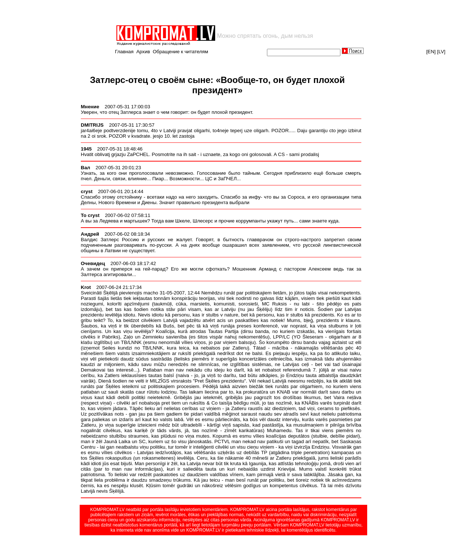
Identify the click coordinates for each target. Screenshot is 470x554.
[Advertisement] (201, 12)
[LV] (441, 51)
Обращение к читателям (180, 51)
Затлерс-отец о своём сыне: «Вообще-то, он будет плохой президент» (217, 85)
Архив (143, 51)
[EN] (431, 51)
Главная (124, 51)
